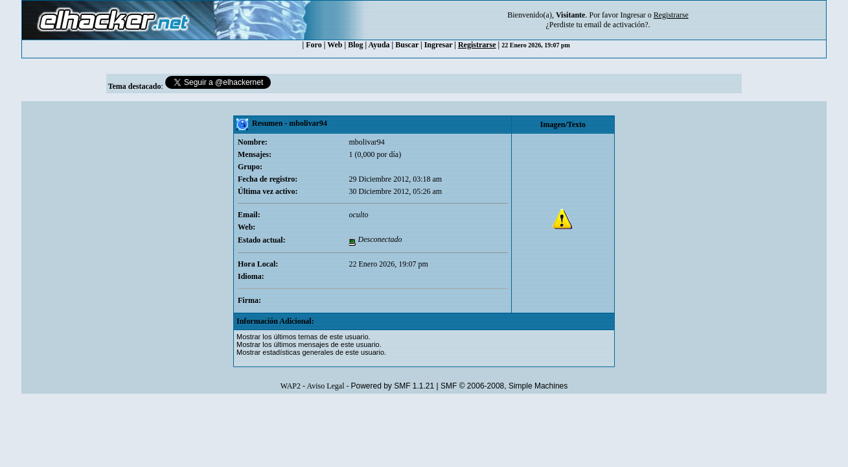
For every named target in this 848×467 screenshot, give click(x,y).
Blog (355, 44)
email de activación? (616, 24)
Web (334, 44)
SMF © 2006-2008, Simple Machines (504, 385)
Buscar (406, 44)
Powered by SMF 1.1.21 (392, 385)
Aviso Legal (325, 385)
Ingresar (632, 14)
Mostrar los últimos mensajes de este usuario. (309, 344)
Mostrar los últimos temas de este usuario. (303, 337)
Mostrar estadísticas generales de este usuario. (311, 352)
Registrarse (477, 44)
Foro (313, 44)
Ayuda (378, 44)
